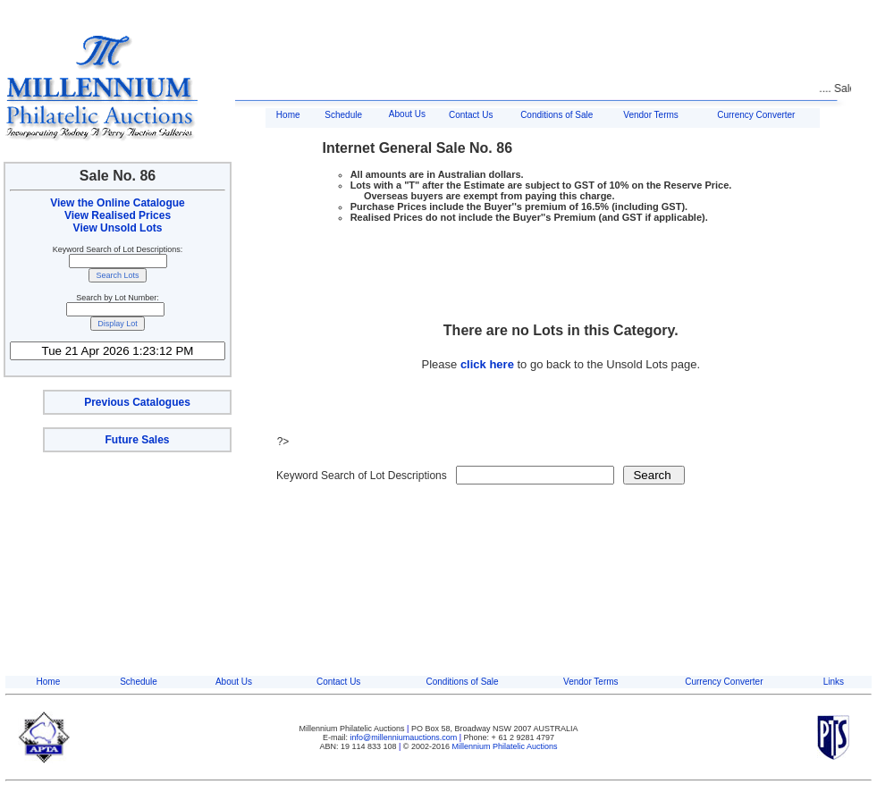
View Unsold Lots (118, 228)
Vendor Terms (651, 115)
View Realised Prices (117, 215)
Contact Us (471, 115)
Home (288, 115)
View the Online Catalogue (117, 203)
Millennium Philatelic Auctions (505, 746)
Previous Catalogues (137, 402)
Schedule (343, 115)
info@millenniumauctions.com (405, 737)
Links (833, 682)
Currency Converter (756, 115)
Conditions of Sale (556, 115)
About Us (407, 114)
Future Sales (137, 440)
